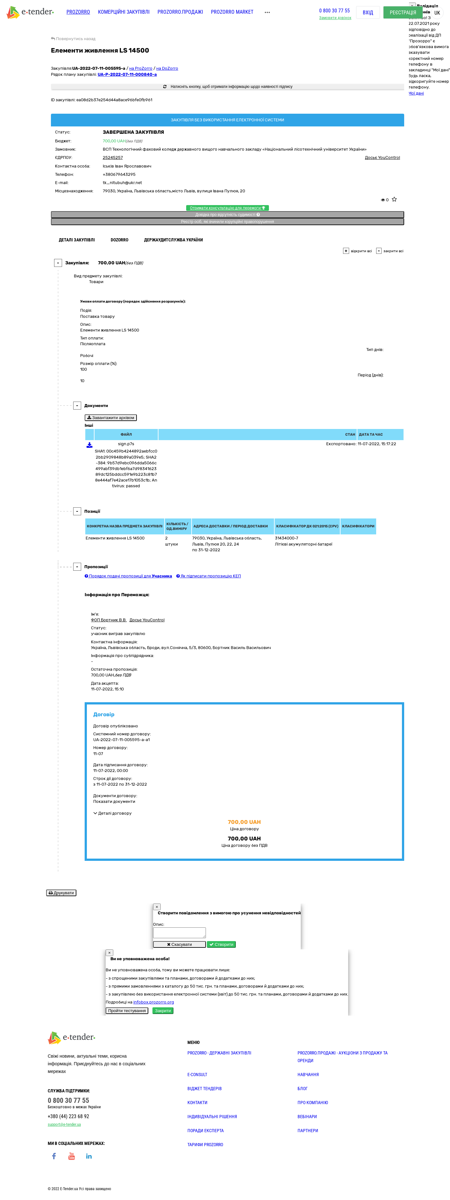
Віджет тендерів (204, 1090)
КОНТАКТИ (197, 1104)
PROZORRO (78, 12)
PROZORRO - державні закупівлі (219, 1054)
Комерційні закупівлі (124, 12)
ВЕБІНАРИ (307, 1118)
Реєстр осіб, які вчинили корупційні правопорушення (227, 221)
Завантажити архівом (110, 417)
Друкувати (61, 892)
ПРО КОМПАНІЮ (313, 1104)
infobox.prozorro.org (153, 1004)
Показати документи (114, 801)
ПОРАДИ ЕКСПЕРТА (205, 1132)
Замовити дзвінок (335, 17)
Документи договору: (115, 795)
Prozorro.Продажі (180, 12)
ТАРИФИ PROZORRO (205, 1146)
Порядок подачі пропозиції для (128, 576)
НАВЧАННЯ (308, 1076)
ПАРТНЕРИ (308, 1132)
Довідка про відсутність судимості (227, 214)
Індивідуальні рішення (212, 1118)
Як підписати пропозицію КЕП (208, 576)
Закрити (163, 1012)
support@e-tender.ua (64, 1126)
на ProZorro (140, 68)
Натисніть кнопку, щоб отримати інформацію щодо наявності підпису (227, 86)
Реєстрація (403, 13)
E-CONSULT (197, 1076)
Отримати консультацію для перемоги (227, 208)
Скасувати (179, 946)
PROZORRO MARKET (232, 12)
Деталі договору (112, 813)
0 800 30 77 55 (334, 11)
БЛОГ (303, 1090)
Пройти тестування (127, 1012)
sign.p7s (126, 443)
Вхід (368, 13)
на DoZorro (167, 68)
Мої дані (416, 93)
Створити (221, 946)
